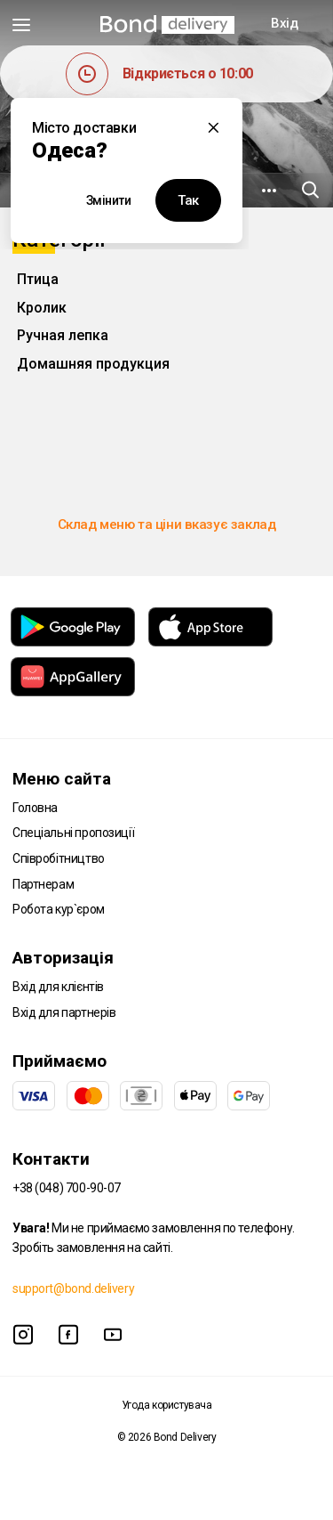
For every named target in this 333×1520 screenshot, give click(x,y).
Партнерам (43, 884)
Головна (35, 808)
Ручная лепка (62, 335)
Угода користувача (167, 1405)
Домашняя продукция (93, 363)
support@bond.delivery (73, 1288)
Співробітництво (58, 858)
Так (188, 200)
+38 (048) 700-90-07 (66, 1188)
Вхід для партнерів (63, 1012)
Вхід (284, 23)
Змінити (108, 200)
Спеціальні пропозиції (73, 832)
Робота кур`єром (58, 909)
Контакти (51, 1159)
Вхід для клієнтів (58, 986)
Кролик (42, 307)
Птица (38, 279)
